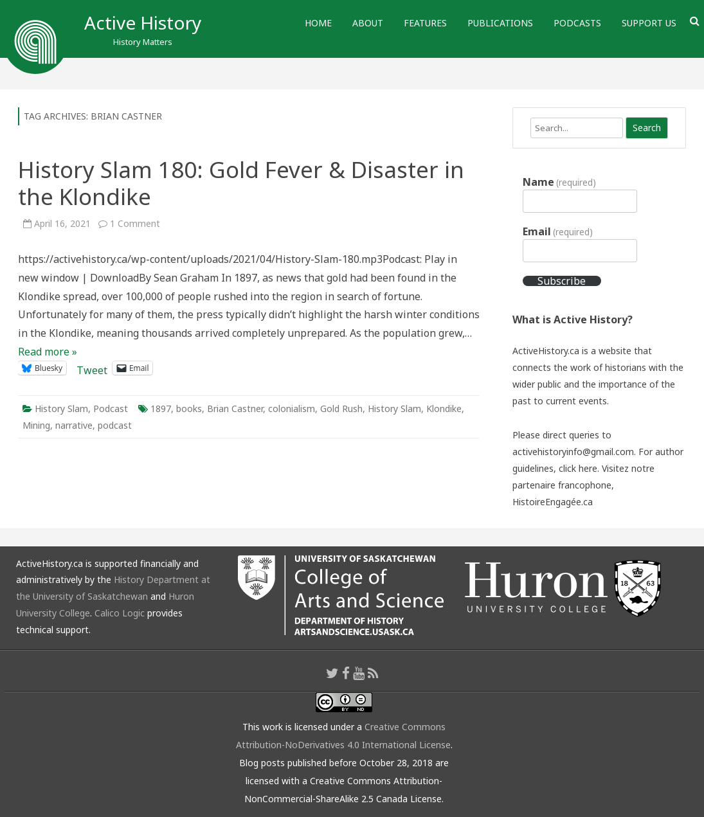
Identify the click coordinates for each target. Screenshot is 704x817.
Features (425, 23)
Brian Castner (235, 408)
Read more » (47, 352)
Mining (36, 425)
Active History (142, 22)
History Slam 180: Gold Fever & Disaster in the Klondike (241, 182)
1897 (160, 408)
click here (578, 468)
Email (558, 231)
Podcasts (577, 23)
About (367, 23)
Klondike (444, 408)
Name (559, 182)
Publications (500, 23)
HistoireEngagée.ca (552, 502)
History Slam (61, 408)
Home (318, 23)
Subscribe (561, 281)
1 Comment (135, 223)
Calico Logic (120, 613)
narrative (74, 425)
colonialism (291, 408)
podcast (115, 425)
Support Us (649, 23)
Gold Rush (341, 408)
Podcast (110, 408)
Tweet (92, 368)
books (189, 408)
